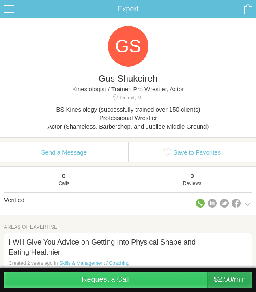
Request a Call (167, 280)
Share (248, 9)
